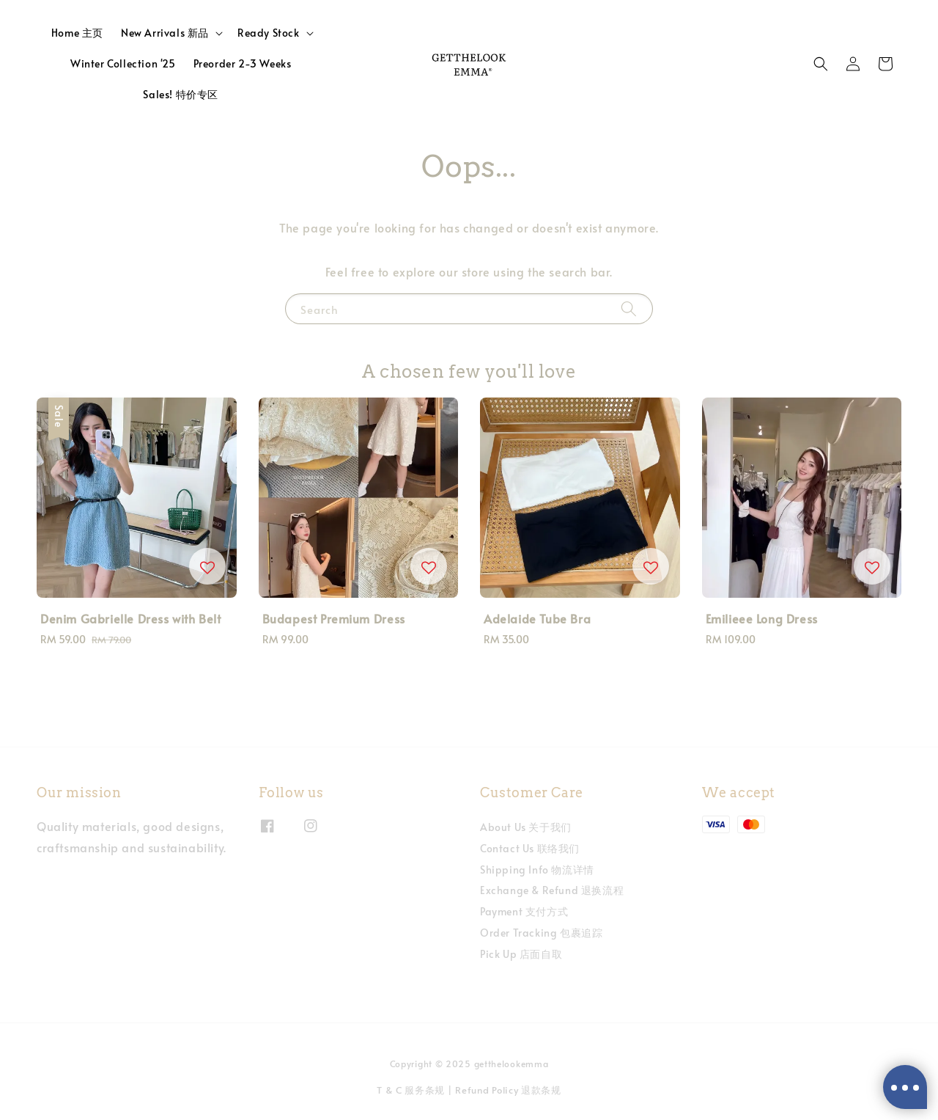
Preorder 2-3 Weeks (242, 63)
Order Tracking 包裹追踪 (541, 933)
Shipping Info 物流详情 (537, 869)
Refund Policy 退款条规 (508, 1090)
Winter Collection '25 (123, 63)
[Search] (628, 308)
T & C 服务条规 (411, 1090)
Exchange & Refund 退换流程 (552, 890)
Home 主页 (77, 33)
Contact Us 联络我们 (530, 848)
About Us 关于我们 (526, 827)
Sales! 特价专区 (180, 94)
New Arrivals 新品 (165, 33)
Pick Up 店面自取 (521, 954)
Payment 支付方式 (524, 911)
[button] (821, 64)
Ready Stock (268, 33)
